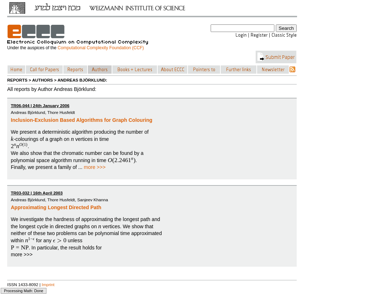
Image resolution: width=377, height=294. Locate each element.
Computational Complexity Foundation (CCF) (101, 47)
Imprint (48, 284)
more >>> (95, 167)
